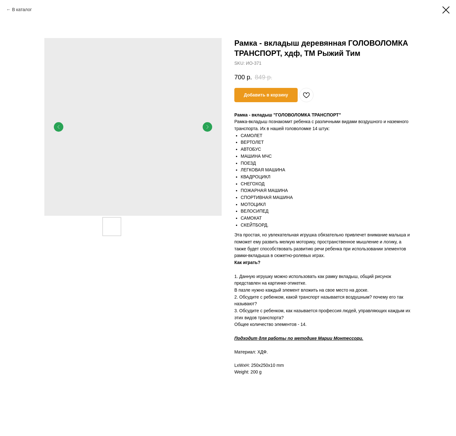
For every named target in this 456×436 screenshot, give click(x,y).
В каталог (22, 9)
